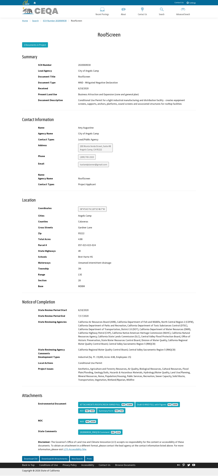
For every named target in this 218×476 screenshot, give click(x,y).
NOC (88, 421)
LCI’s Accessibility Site (75, 449)
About (123, 11)
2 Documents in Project (35, 45)
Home (25, 21)
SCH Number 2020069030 (55, 21)
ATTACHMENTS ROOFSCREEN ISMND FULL (106, 404)
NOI (87, 411)
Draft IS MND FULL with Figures (157, 404)
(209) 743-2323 (87, 157)
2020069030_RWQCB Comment (100, 432)
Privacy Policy (70, 465)
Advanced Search (183, 11)
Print (89, 459)
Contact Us (179, 2)
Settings (191, 2)
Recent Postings (102, 11)
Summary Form (111, 411)
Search (162, 11)
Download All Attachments (54, 459)
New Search (77, 459)
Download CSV (30, 459)
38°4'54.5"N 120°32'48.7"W (92, 209)
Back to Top (28, 465)
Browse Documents (125, 465)
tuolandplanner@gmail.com (93, 164)
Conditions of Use (48, 465)
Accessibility (87, 465)
